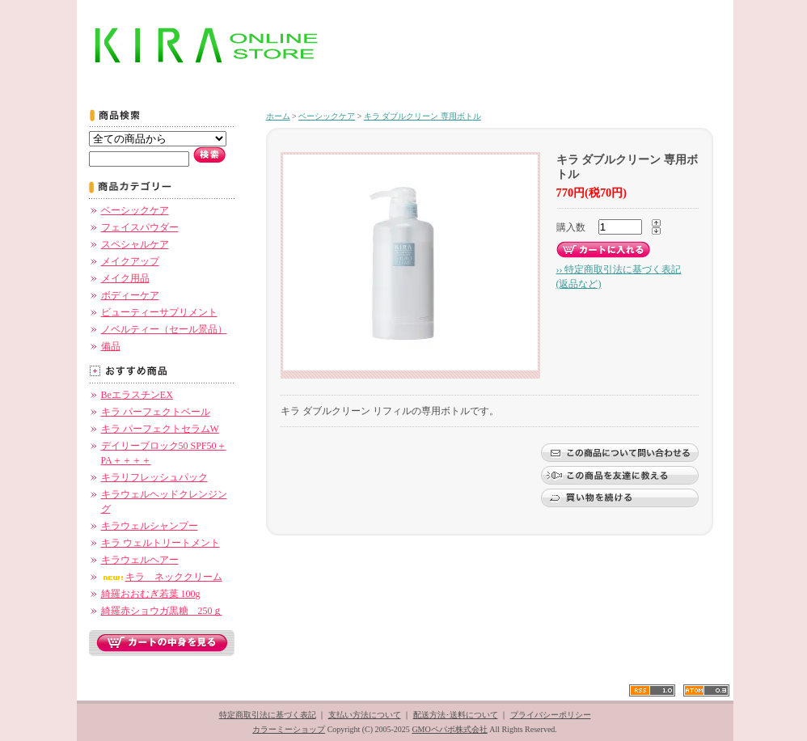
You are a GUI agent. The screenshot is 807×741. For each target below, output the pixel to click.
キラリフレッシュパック (154, 477)
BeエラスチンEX (137, 394)
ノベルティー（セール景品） (164, 329)
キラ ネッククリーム (161, 576)
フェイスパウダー (140, 227)
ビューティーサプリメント (159, 312)
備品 (110, 346)
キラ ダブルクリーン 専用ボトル (422, 116)
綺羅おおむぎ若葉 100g (151, 593)
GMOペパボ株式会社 (449, 729)
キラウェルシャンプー (149, 525)
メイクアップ (130, 261)
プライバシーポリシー (550, 714)
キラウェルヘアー (140, 559)
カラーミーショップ (288, 729)
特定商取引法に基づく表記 (267, 714)
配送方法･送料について (455, 714)
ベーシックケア (135, 210)
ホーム (278, 116)
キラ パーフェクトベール (155, 411)
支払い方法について (364, 714)
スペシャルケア (135, 244)
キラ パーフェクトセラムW (160, 428)
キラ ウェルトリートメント (160, 542)
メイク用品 (125, 278)
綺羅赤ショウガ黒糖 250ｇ (161, 610)
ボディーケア (130, 295)
